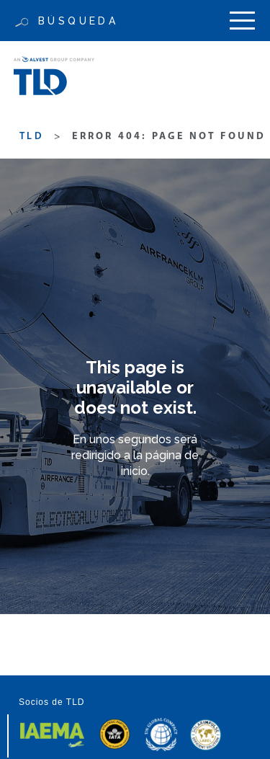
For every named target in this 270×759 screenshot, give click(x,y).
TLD (31, 136)
